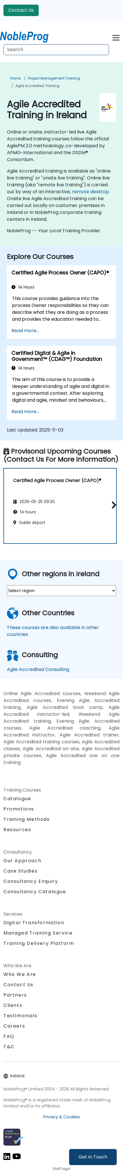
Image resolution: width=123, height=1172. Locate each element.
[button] (112, 504)
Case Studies (20, 871)
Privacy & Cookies (61, 1117)
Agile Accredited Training (37, 85)
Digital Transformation (33, 922)
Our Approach (22, 860)
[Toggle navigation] (116, 37)
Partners (15, 995)
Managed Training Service (38, 933)
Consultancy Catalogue (34, 891)
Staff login (61, 1168)
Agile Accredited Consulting (38, 669)
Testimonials (20, 1015)
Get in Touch (93, 1157)
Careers (14, 1026)
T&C (9, 1046)
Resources (17, 829)
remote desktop (90, 191)
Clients (12, 1005)
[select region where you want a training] (61, 590)
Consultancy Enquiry (30, 881)
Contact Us (21, 10)
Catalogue (17, 798)
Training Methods (26, 819)
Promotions (18, 809)
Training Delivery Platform (38, 943)
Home (15, 78)
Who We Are (19, 974)
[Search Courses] (56, 49)
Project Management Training (54, 78)
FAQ (8, 1036)
